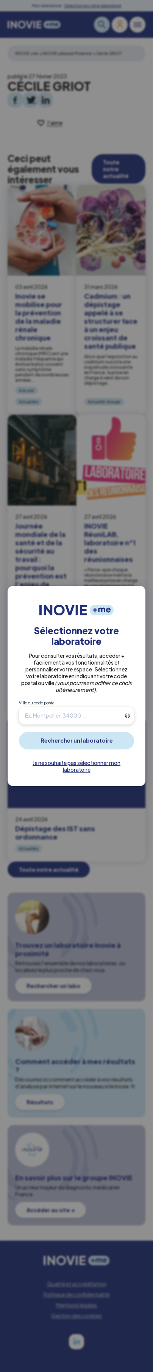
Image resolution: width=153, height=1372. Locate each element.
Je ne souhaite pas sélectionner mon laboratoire (76, 766)
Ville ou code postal (37, 703)
